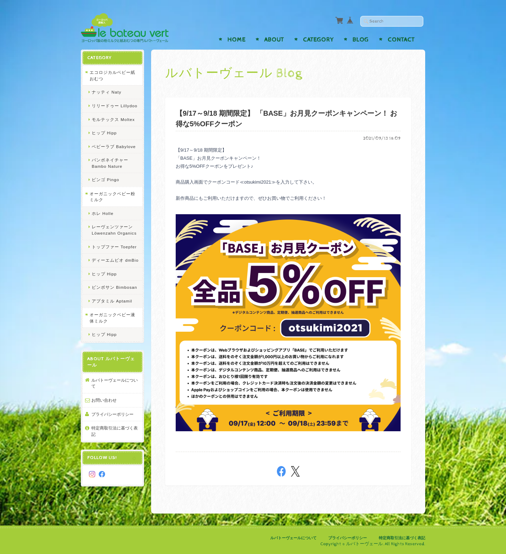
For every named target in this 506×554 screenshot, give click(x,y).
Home (236, 39)
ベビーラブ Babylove (114, 146)
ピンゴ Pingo (105, 179)
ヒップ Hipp (104, 132)
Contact (401, 39)
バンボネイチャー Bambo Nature (110, 163)
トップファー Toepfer (114, 246)
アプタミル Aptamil (112, 301)
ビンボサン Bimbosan (114, 287)
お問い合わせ (104, 400)
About (274, 39)
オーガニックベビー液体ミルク (112, 317)
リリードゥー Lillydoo (114, 105)
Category (318, 39)
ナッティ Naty (106, 92)
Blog (360, 39)
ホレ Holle (102, 213)
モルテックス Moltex (113, 119)
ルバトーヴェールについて (114, 383)
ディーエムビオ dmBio (115, 260)
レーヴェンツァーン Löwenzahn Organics (114, 229)
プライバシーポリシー (112, 414)
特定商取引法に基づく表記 (114, 431)
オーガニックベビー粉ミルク (112, 196)
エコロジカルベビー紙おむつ (112, 75)
